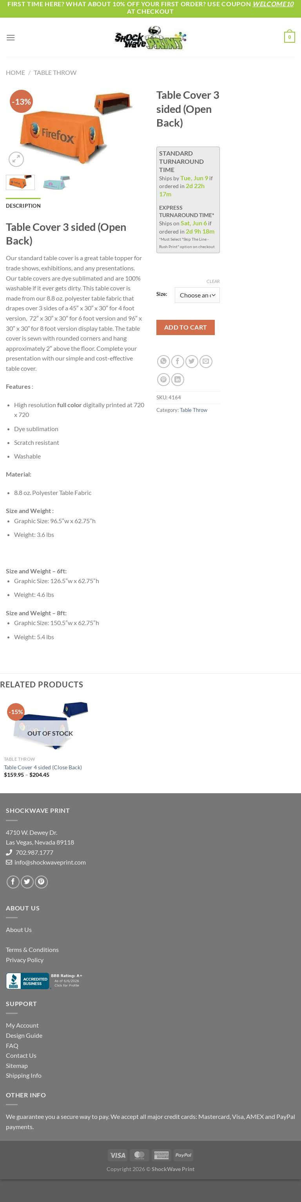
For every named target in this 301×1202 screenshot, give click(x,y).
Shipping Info (24, 1075)
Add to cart (185, 327)
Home (15, 72)
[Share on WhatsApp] (163, 361)
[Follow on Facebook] (13, 882)
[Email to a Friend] (205, 361)
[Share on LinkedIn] (177, 379)
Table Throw (55, 72)
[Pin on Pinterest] (163, 379)
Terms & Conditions (32, 949)
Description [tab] (23, 206)
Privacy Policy (25, 959)
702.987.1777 (32, 852)
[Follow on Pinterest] (41, 882)
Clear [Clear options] (213, 281)
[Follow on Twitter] (27, 882)
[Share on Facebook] (177, 361)
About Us (19, 929)
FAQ (12, 1045)
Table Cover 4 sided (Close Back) (43, 767)
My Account (22, 1025)
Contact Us (21, 1055)
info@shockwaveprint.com (49, 862)
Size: (161, 294)
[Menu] (10, 37)
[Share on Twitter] (191, 361)
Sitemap (17, 1065)
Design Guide (24, 1035)
